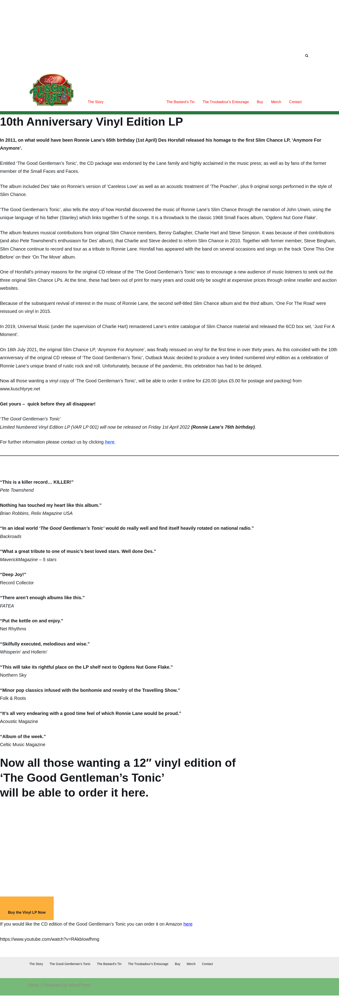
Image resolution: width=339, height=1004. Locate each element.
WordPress (79, 993)
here (111, 445)
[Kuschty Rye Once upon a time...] (51, 90)
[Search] (306, 55)
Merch (276, 102)
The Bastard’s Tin (179, 102)
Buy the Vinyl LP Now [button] (27, 920)
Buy (259, 102)
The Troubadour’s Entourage (225, 102)
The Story (93, 102)
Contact (295, 102)
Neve (33, 993)
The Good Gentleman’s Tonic (133, 102)
